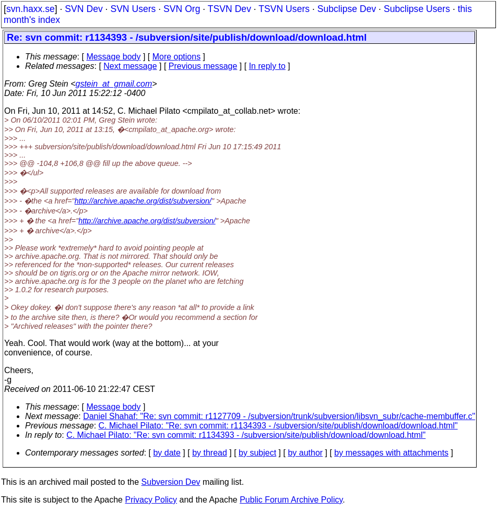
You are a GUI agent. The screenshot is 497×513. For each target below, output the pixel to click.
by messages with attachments (391, 452)
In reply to (267, 66)
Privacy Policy (151, 499)
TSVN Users (284, 9)
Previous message (203, 66)
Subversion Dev (170, 482)
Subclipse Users (417, 9)
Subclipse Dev (346, 9)
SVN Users (133, 9)
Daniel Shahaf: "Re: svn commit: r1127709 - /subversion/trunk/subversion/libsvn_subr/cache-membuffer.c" (279, 416)
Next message (130, 66)
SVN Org (181, 9)
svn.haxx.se (30, 9)
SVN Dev (83, 9)
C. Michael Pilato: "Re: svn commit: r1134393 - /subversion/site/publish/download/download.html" (278, 425)
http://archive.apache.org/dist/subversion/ (143, 201)
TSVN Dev (229, 9)
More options (176, 56)
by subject (257, 452)
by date (166, 452)
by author (305, 452)
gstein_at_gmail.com (114, 83)
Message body (113, 56)
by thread (209, 452)
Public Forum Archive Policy (291, 499)
